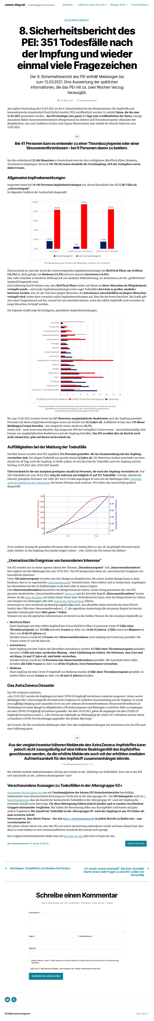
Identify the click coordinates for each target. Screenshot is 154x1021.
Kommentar (34, 913)
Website (32, 949)
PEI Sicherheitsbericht (77, 20)
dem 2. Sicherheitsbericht (79, 819)
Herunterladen (136, 843)
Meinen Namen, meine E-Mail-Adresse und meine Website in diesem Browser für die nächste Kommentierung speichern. (75, 962)
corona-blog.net (15, 4)
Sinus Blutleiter (34, 597)
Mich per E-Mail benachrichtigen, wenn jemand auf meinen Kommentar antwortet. (65, 969)
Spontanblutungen (60, 582)
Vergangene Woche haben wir (25, 792)
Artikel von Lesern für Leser (91, 4)
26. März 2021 (67, 100)
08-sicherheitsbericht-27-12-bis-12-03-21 (29, 843)
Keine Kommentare (88, 100)
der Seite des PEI (74, 836)
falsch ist (70, 593)
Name (32, 937)
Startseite (67, 4)
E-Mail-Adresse (85, 937)
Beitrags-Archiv (117, 4)
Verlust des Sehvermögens (69, 601)
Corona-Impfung (139, 4)
